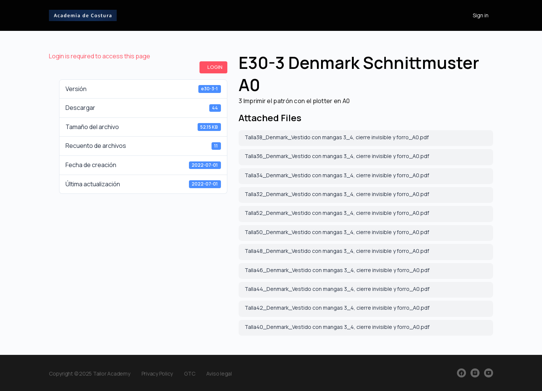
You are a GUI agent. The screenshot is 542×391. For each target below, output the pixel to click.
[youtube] (488, 372)
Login (214, 67)
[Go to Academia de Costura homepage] (83, 14)
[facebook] (461, 372)
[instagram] (475, 372)
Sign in (481, 15)
